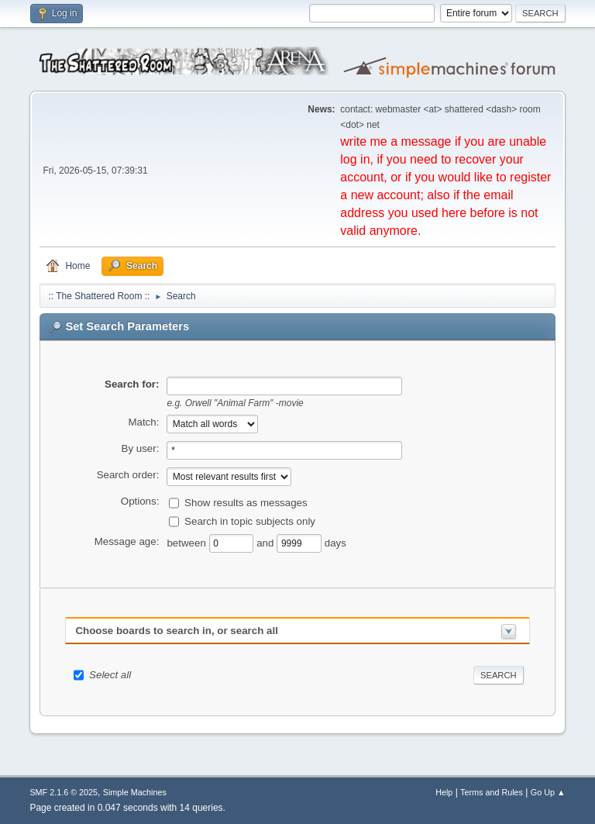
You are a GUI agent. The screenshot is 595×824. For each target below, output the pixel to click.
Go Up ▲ (548, 792)
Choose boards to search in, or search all (176, 630)
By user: (141, 448)
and (266, 543)
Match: (143, 422)
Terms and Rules (491, 792)
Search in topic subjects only (249, 521)
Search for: (132, 384)
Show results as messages (246, 503)
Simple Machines (135, 792)
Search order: (128, 475)
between (187, 543)
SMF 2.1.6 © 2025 (63, 792)
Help (443, 792)
